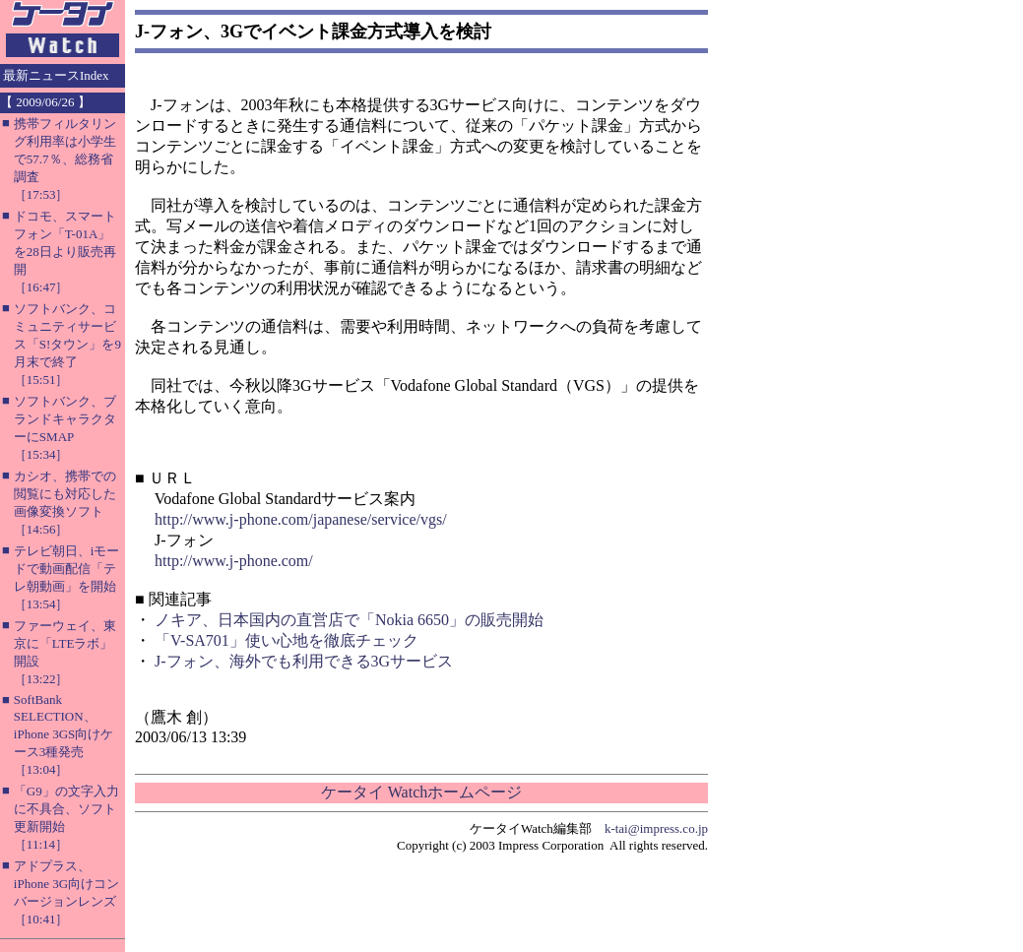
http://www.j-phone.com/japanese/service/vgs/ (301, 519)
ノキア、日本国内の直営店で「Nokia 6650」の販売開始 (349, 619)
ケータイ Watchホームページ (421, 792)
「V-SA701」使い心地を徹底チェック (286, 640)
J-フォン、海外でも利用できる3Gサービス (304, 661)
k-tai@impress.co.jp (656, 828)
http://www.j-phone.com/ (234, 560)
